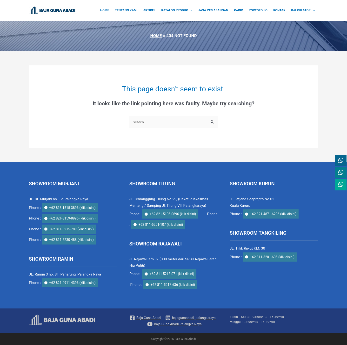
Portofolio (258, 10)
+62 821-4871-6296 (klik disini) (273, 214)
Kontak (279, 10)
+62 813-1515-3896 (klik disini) (72, 208)
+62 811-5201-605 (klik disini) (272, 257)
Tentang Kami (126, 10)
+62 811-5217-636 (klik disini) (173, 285)
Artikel (149, 10)
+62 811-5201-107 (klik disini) (161, 224)
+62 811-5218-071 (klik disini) (172, 274)
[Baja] (145, 318)
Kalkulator (301, 10)
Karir (238, 10)
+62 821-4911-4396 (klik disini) (72, 283)
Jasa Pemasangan (213, 10)
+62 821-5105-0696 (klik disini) (173, 214)
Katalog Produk (174, 10)
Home (104, 10)
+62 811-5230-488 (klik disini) (71, 240)
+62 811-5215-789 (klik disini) (71, 229)
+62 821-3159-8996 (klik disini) (72, 218)
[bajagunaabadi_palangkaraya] (190, 318)
